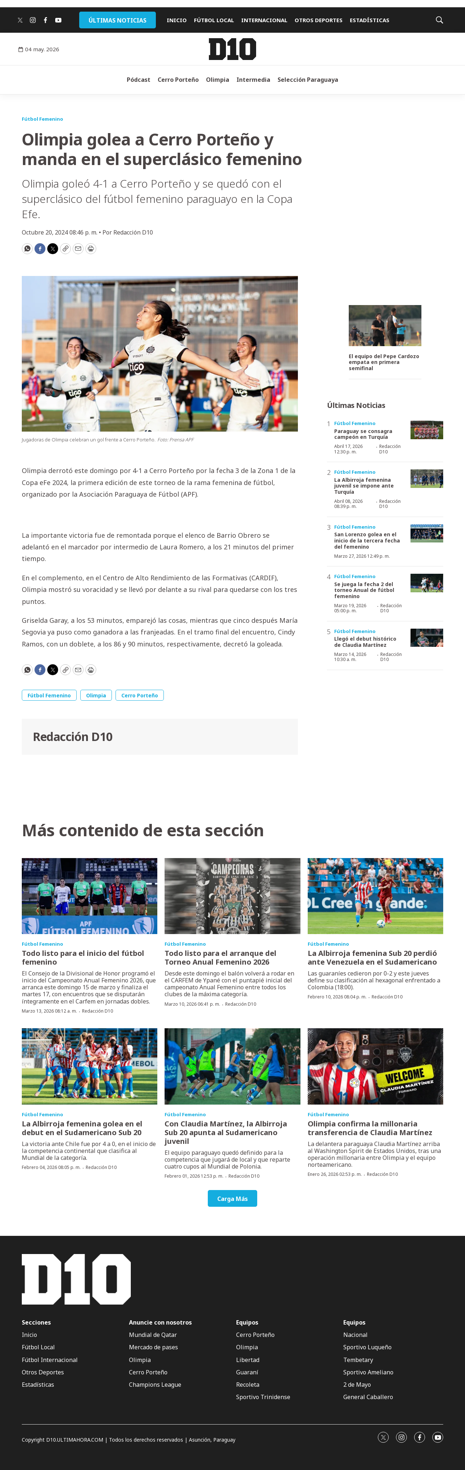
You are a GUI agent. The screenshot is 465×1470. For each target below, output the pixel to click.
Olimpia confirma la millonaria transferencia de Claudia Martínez (370, 1128)
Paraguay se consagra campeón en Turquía (363, 434)
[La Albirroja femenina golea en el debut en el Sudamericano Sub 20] (89, 1066)
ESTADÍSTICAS (369, 20)
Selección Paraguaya (308, 80)
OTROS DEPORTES (319, 20)
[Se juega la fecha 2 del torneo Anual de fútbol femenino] (427, 583)
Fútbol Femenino (42, 119)
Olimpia (217, 80)
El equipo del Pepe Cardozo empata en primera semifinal (384, 362)
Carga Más (232, 1199)
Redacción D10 (73, 736)
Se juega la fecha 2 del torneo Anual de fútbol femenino (364, 590)
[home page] (232, 49)
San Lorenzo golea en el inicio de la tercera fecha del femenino (367, 540)
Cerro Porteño (178, 80)
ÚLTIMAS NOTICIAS (117, 20)
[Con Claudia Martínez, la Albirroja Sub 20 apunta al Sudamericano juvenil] (232, 1066)
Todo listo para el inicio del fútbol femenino (83, 957)
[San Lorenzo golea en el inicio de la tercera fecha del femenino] (427, 533)
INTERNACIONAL (264, 20)
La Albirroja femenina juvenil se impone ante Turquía (364, 486)
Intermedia (253, 80)
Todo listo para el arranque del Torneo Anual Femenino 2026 (220, 957)
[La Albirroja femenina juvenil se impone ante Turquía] (427, 478)
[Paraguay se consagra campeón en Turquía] (427, 430)
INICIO (177, 20)
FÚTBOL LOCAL (214, 20)
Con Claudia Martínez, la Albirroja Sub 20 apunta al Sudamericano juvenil (226, 1132)
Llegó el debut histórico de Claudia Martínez (365, 641)
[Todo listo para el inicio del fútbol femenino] (89, 896)
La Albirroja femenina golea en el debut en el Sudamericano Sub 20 (82, 1128)
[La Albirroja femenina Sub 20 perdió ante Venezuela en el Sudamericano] (375, 896)
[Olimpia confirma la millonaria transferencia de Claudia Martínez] (375, 1066)
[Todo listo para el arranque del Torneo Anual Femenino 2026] (232, 896)
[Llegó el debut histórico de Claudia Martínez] (427, 638)
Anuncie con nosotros (160, 1322)
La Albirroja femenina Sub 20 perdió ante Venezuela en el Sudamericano (372, 957)
